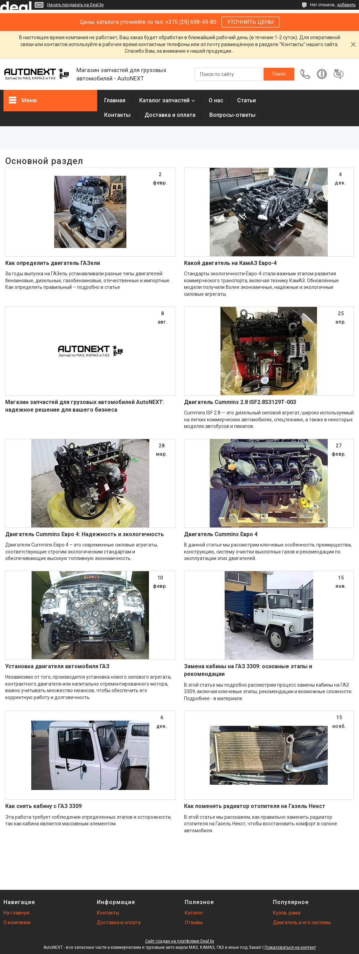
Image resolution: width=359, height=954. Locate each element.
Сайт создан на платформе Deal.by (179, 941)
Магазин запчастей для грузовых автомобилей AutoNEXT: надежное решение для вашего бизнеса (84, 406)
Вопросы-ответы (232, 115)
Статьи (246, 100)
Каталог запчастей (164, 100)
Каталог (194, 913)
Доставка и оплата (169, 115)
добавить (346, 4)
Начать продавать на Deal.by (75, 4)
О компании (17, 922)
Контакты (117, 115)
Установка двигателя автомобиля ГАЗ (57, 666)
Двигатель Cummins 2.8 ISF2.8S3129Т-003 (240, 402)
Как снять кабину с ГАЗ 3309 (43, 806)
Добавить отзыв (338, 74)
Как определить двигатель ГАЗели (52, 263)
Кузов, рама (286, 913)
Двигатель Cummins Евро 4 (221, 534)
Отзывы (194, 922)
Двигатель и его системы (302, 922)
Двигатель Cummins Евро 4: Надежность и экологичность (84, 534)
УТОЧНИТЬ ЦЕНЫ (250, 22)
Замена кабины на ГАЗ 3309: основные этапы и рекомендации (248, 670)
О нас (216, 100)
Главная (114, 100)
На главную (16, 913)
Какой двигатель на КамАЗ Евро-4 (230, 263)
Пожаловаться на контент (290, 947)
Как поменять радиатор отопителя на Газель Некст (254, 806)
